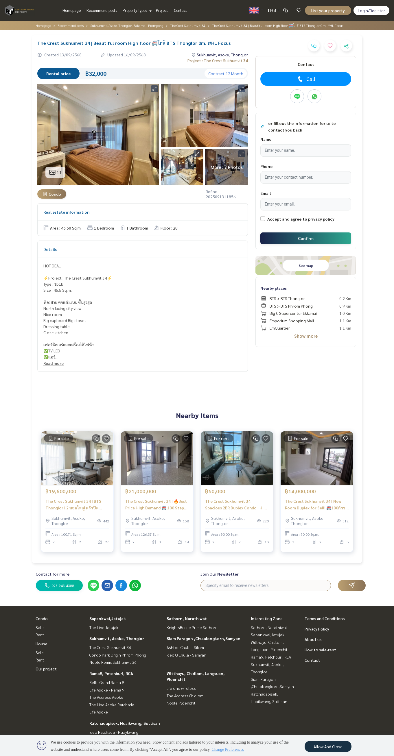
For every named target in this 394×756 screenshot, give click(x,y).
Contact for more (52, 573)
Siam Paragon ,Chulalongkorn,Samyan (203, 638)
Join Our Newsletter (219, 573)
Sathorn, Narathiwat (187, 618)
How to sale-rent (320, 649)
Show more (306, 336)
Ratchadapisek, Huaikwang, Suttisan (124, 723)
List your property (328, 10)
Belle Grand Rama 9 (106, 682)
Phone (266, 166)
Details (50, 249)
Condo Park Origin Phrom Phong (117, 654)
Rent (40, 634)
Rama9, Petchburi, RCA (111, 673)
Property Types (136, 10)
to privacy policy (318, 218)
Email (265, 193)
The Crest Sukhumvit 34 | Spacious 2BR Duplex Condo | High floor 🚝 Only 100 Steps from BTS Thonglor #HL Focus (236, 506)
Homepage (71, 10)
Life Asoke (98, 711)
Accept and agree (284, 218)
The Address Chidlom (185, 695)
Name (265, 139)
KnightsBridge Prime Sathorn (192, 627)
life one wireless (181, 688)
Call (306, 78)
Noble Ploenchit (181, 702)
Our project (46, 668)
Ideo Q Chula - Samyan (186, 654)
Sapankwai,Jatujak (107, 618)
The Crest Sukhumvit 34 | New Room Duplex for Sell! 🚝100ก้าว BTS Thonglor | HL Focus (315, 506)
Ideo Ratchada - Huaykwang (113, 732)
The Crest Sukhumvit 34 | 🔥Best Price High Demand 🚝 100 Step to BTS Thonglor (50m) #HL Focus (156, 506)
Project (162, 10)
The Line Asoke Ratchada (111, 704)
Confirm (306, 238)
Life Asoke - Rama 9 (106, 689)
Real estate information (66, 212)
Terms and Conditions (325, 618)
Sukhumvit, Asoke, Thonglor (116, 638)
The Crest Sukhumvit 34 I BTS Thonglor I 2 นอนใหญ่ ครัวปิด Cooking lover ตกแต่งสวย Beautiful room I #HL (73, 506)
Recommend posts (101, 10)
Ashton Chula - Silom (185, 647)
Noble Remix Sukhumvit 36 (113, 662)
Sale (40, 627)
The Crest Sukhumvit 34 (187, 25)
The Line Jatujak (103, 627)
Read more (53, 363)
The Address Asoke (106, 697)
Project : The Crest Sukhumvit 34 (217, 60)
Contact (180, 10)
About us (313, 639)
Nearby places (273, 288)
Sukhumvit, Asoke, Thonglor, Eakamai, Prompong (126, 25)
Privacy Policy (317, 628)
